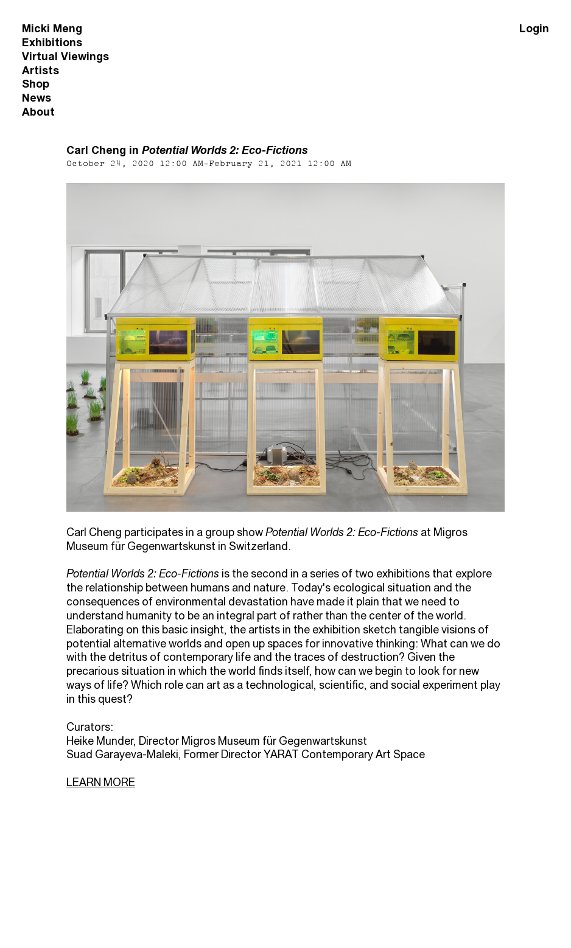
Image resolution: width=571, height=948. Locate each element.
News (36, 97)
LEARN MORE (100, 782)
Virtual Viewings (65, 56)
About (38, 111)
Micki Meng (52, 28)
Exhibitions (52, 42)
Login (534, 28)
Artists (40, 70)
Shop (35, 83)
